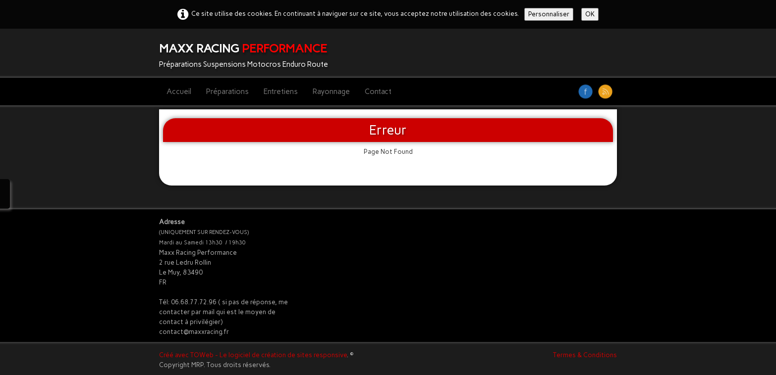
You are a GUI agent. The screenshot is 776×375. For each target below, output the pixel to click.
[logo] (247, 53)
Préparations (227, 91)
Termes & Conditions (585, 355)
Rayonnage (331, 91)
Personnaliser (548, 14)
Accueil (178, 91)
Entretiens (281, 91)
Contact (378, 91)
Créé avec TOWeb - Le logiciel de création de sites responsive (253, 355)
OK (590, 14)
